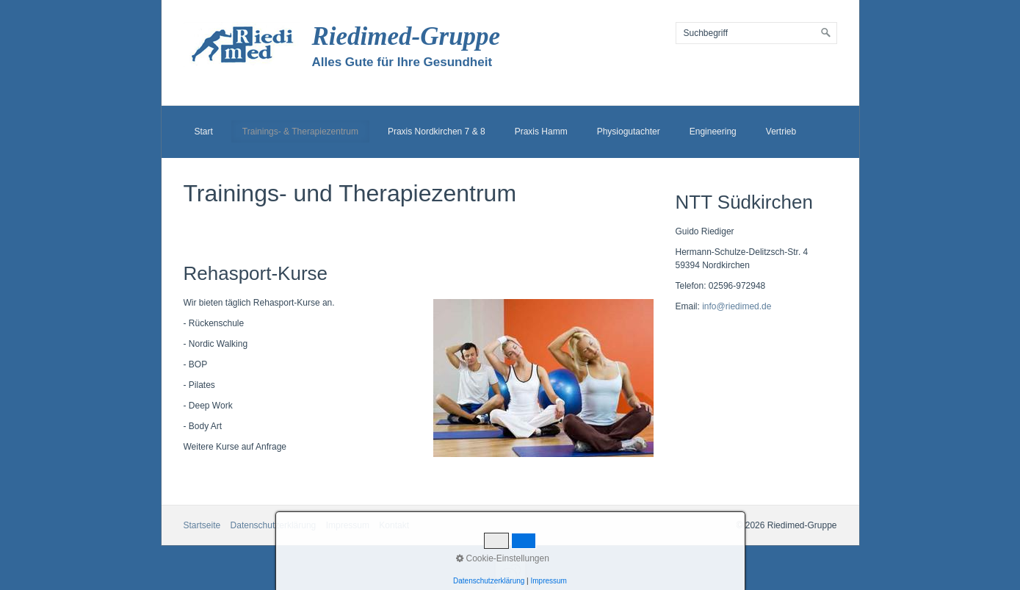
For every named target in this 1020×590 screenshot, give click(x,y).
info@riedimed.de (736, 306)
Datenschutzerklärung (274, 525)
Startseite (202, 525)
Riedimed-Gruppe (406, 36)
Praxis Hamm (541, 131)
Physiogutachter (628, 131)
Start (204, 131)
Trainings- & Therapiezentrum (300, 131)
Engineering (713, 131)
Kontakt (394, 525)
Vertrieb (781, 131)
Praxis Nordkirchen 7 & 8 (436, 131)
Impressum (347, 525)
